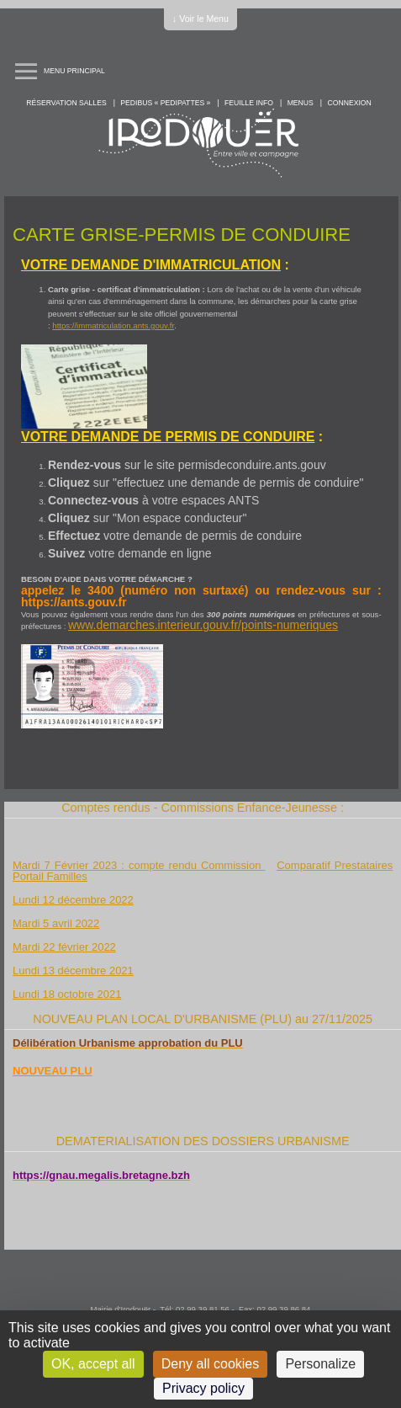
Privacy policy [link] (203, 1388)
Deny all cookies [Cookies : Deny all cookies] (210, 1364)
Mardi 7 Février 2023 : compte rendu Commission (139, 865)
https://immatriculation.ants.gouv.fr (113, 325)
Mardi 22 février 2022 (64, 947)
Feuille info (248, 103)
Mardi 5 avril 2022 (56, 923)
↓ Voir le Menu (200, 18)
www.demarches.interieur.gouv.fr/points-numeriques (203, 625)
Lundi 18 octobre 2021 (67, 994)
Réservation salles (66, 103)
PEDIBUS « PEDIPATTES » (165, 103)
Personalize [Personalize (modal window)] (320, 1364)
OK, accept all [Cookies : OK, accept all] (93, 1364)
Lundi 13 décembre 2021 (73, 970)
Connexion (349, 103)
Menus (301, 103)
